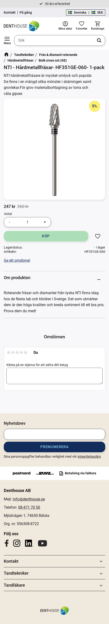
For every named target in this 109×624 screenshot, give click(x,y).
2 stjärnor (13, 352)
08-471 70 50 (29, 507)
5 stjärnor (25, 352)
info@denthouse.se (29, 499)
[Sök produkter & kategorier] (59, 40)
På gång (26, 12)
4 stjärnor (21, 352)
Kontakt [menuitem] (11, 561)
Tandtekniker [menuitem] (16, 573)
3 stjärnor (17, 352)
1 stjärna (8, 352)
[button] (7, 40)
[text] (9, 206)
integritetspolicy (89, 456)
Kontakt (10, 12)
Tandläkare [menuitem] (14, 585)
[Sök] (99, 40)
